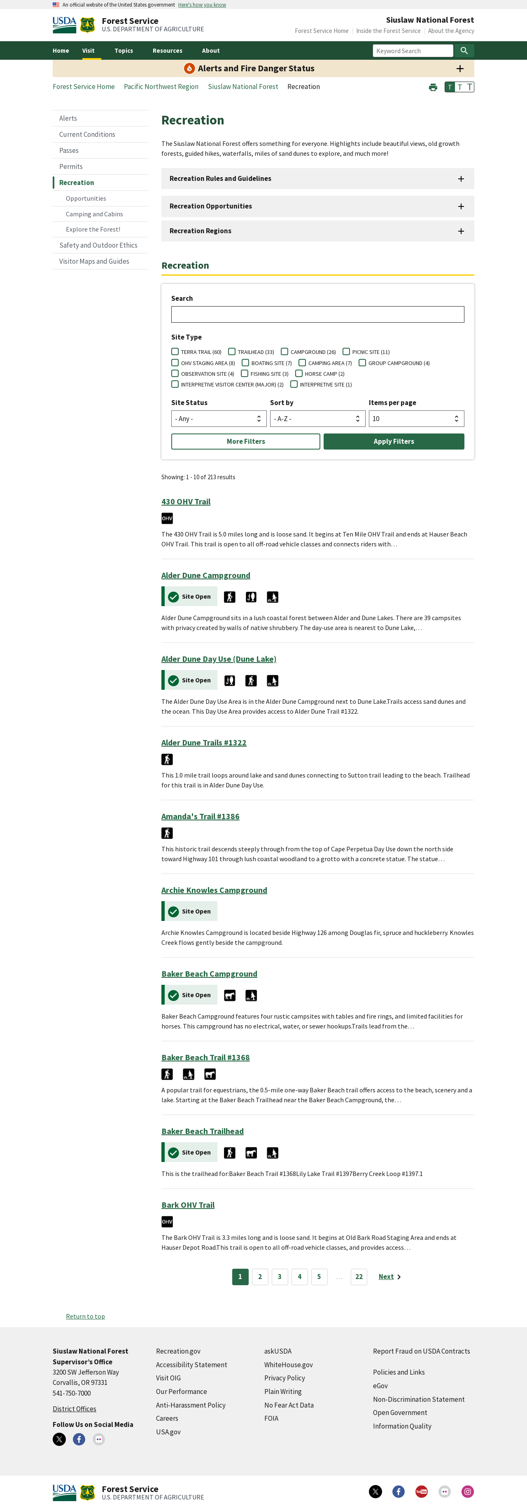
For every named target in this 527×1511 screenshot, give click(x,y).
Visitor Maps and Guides (94, 261)
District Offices (74, 1408)
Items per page (392, 402)
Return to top (85, 1316)
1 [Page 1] (240, 1276)
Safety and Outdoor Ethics (98, 245)
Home (61, 50)
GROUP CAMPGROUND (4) (399, 363)
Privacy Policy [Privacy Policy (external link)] (284, 1377)
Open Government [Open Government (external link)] (400, 1412)
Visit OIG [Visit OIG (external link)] (168, 1377)
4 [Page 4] (299, 1276)
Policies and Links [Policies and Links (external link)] (399, 1372)
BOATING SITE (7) (272, 363)
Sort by (282, 402)
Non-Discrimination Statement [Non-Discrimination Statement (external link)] (419, 1399)
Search (182, 298)
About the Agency (451, 30)
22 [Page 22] (359, 1276)
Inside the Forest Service (388, 30)
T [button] (450, 87)
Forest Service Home (322, 30)
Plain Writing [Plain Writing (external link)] (283, 1391)
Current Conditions (87, 134)
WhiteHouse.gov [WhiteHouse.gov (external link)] (288, 1364)
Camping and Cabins (94, 214)
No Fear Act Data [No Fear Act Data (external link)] (289, 1405)
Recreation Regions (200, 230)
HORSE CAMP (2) (325, 373)
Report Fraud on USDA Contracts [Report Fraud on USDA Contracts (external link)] (421, 1351)
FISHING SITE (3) (270, 373)
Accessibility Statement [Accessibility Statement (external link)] (191, 1364)
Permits (71, 166)
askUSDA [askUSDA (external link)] (277, 1351)
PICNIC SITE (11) (371, 352)
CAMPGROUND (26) (313, 352)
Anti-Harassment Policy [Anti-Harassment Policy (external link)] (191, 1405)
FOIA (271, 1418)
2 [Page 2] (260, 1276)
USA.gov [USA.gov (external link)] (168, 1431)
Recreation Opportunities (211, 206)
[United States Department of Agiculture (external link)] (66, 25)
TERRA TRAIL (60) (201, 352)
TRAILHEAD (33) (256, 352)
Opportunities (86, 198)
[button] (433, 86)
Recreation (76, 182)
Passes (69, 150)
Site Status (189, 402)
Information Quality (402, 1426)
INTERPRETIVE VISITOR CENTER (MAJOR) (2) (232, 384)
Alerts (68, 118)
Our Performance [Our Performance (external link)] (181, 1391)
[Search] (464, 50)
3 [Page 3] (280, 1276)
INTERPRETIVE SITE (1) (326, 384)
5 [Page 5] (319, 1276)
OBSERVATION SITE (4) (207, 373)
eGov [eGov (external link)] (380, 1385)
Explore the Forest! (93, 229)
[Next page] (391, 1277)
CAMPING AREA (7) (330, 363)
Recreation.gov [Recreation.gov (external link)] (178, 1351)
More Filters (246, 441)
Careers (167, 1418)
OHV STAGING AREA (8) (208, 363)
